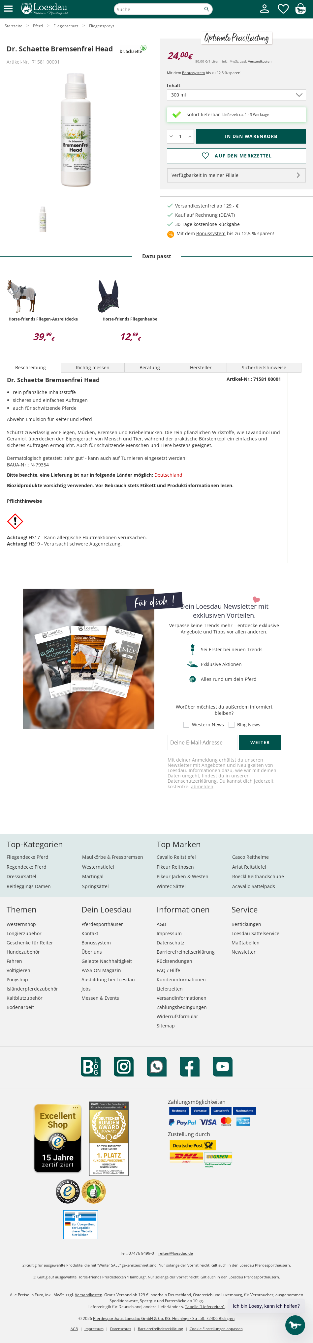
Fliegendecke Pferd (27, 857)
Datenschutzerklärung (192, 781)
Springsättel (95, 886)
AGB (161, 924)
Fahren (14, 961)
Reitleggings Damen (29, 886)
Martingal (93, 876)
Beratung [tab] (150, 367)
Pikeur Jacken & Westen (182, 876)
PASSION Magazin (101, 970)
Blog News (248, 725)
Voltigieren (18, 970)
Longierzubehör (24, 933)
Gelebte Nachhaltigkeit (106, 961)
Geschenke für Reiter (30, 942)
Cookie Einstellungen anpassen (216, 1328)
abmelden (202, 786)
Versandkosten (259, 61)
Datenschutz (170, 942)
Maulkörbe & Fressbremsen (112, 857)
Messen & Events (100, 998)
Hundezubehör (23, 952)
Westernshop (21, 924)
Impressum (169, 933)
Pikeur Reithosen (175, 867)
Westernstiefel (98, 867)
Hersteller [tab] (201, 367)
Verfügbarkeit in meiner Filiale (205, 175)
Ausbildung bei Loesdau (108, 979)
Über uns (91, 952)
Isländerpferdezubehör (32, 989)
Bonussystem (193, 72)
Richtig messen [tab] (93, 367)
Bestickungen (246, 924)
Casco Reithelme (250, 857)
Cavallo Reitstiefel (176, 857)
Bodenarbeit (20, 1007)
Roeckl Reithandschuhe (258, 876)
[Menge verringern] (171, 136)
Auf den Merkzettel (243, 155)
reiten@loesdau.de (175, 1253)
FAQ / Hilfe (168, 970)
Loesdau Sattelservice (255, 933)
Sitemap (166, 1025)
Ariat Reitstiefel (249, 867)
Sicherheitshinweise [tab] (264, 367)
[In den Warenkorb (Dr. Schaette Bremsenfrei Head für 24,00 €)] (251, 136)
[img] (300, 12)
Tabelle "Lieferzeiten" (205, 1306)
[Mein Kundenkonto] (264, 14)
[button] (8, 9)
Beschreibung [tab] (30, 367)
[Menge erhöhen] (190, 136)
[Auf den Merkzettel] (236, 155)
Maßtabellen (246, 942)
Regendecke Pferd (27, 867)
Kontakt (89, 933)
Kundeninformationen (181, 979)
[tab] (42, 220)
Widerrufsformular (177, 1016)
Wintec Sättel (171, 886)
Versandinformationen (181, 998)
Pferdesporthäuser (102, 924)
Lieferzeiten (170, 989)
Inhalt (185, 85)
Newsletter (244, 952)
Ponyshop (17, 979)
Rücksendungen (174, 961)
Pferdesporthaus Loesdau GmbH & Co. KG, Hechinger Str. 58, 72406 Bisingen (164, 1318)
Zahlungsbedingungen (182, 1007)
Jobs (86, 989)
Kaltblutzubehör (25, 998)
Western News (208, 725)
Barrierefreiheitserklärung (186, 952)
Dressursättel (21, 876)
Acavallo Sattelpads (253, 886)
